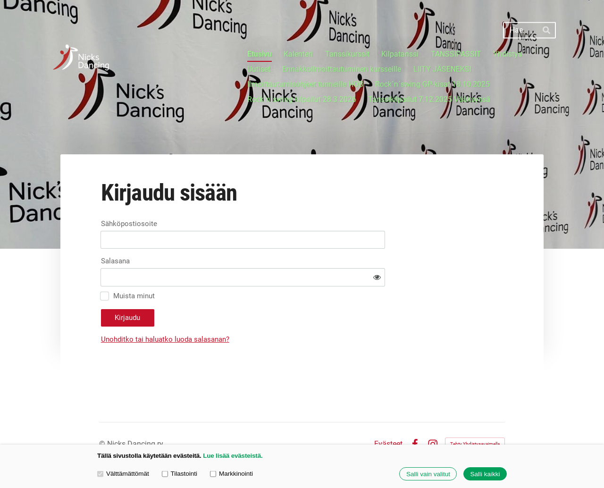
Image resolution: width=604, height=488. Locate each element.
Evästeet (388, 417)
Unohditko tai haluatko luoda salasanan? (250, 313)
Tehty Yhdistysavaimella (475, 417)
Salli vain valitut (428, 474)
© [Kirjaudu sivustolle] (103, 417)
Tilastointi (179, 473)
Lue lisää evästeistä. (232, 455)
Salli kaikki (485, 474)
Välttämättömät (123, 473)
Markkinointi (231, 473)
